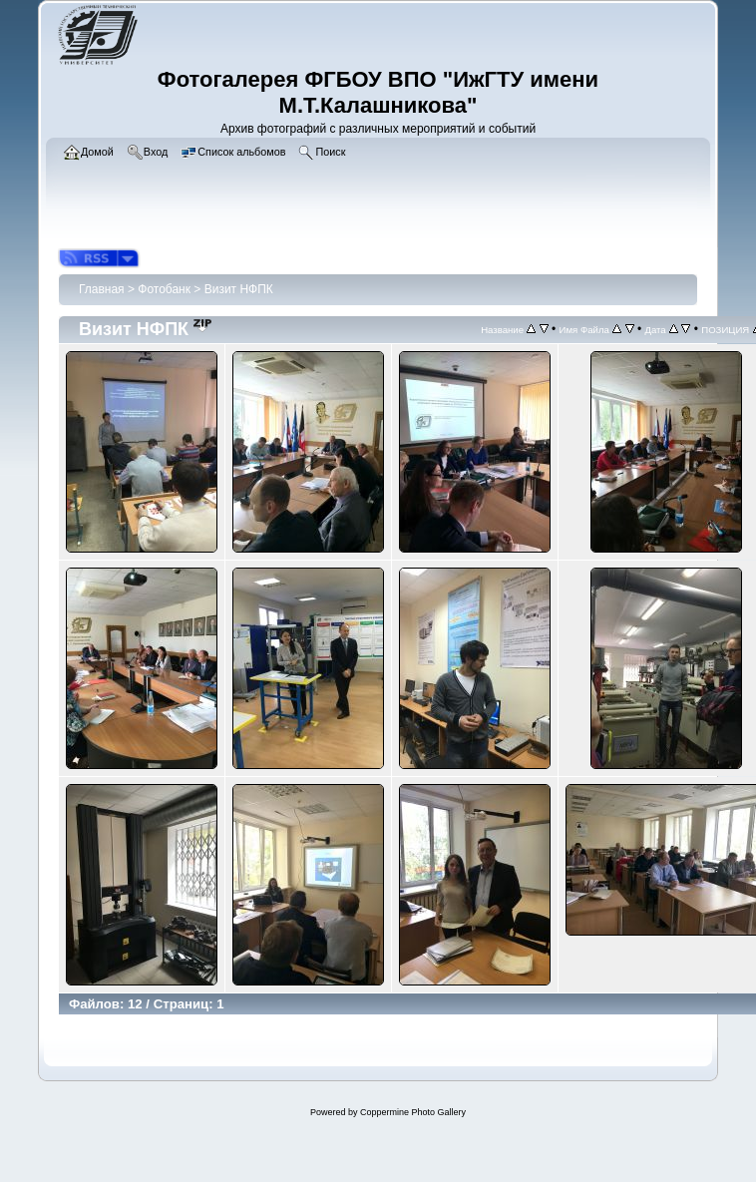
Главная (102, 289)
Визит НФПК (238, 289)
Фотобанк (164, 289)
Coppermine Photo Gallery (413, 1112)
